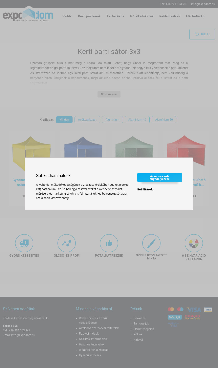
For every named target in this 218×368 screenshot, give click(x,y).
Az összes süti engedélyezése (160, 177)
